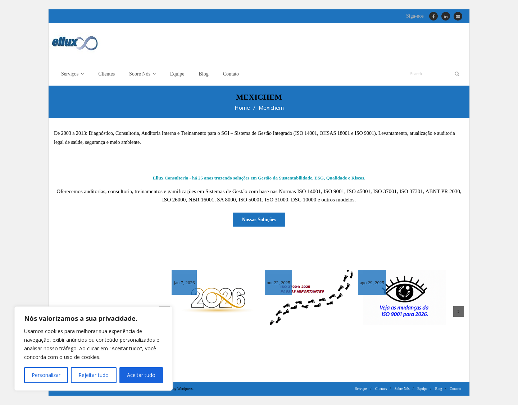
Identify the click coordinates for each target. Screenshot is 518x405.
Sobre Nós (402, 389)
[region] (93, 348)
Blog (438, 389)
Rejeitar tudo (93, 375)
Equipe (422, 389)
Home (242, 107)
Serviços (361, 389)
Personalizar (46, 375)
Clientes (381, 389)
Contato (455, 389)
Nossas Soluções (259, 219)
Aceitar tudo (141, 375)
